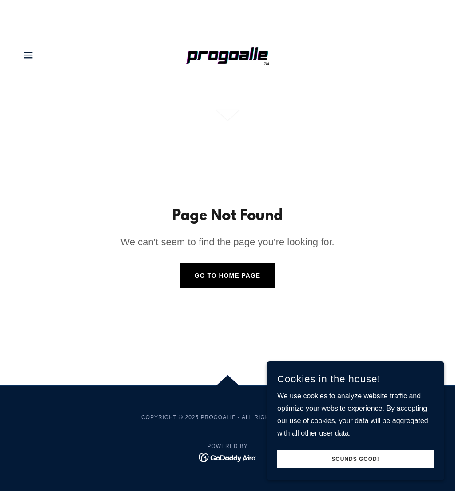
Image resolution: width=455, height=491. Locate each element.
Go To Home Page (227, 275)
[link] (227, 54)
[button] (28, 55)
